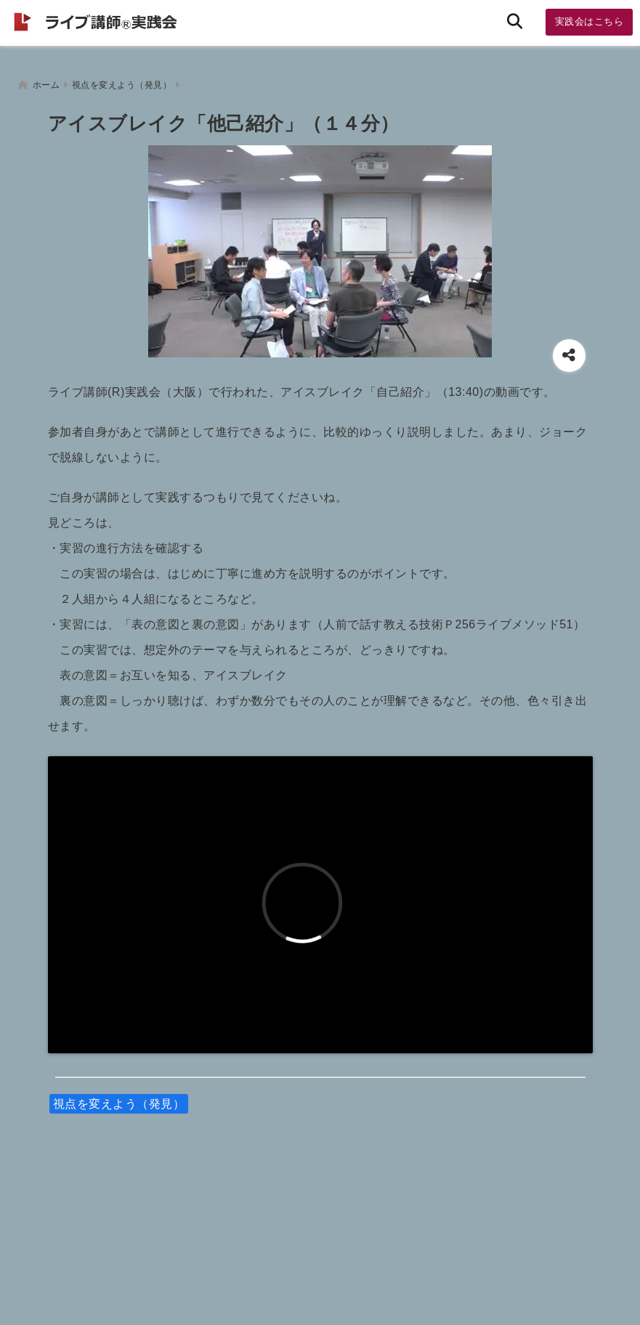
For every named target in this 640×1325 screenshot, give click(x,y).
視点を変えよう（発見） (119, 1101)
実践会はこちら (589, 21)
